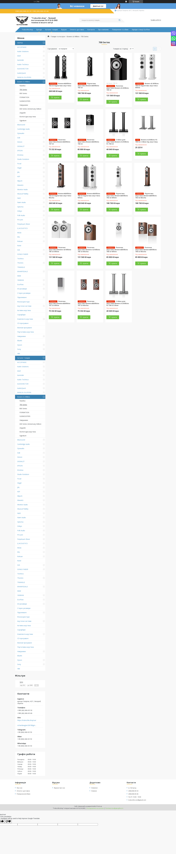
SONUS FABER (22, 254)
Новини (94, 791)
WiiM (19, 276)
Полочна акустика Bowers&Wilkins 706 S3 (88, 142)
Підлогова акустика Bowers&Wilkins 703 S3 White (117, 195)
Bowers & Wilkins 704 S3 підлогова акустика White (147, 85)
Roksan (20, 241)
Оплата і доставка (77, 29)
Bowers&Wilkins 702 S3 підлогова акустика (60, 84)
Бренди (39, 29)
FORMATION (24, 97)
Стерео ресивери (23, 293)
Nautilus (22, 86)
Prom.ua (99, 806)
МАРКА (20, 43)
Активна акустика (24, 310)
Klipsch (19, 181)
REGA (19, 233)
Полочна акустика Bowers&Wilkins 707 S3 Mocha (88, 303)
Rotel (19, 245)
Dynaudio (20, 133)
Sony (19, 349)
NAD (19, 198)
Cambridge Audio (23, 129)
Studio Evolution (23, 159)
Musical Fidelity (22, 194)
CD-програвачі (22, 323)
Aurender (20, 60)
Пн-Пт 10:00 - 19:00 (134, 797)
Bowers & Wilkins (23, 82)
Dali (18, 138)
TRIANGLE (21, 267)
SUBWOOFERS (25, 101)
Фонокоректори (23, 302)
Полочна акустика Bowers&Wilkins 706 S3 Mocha (146, 249)
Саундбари (21, 315)
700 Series (23, 89)
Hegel (19, 168)
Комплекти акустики (25, 319)
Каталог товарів (51, 29)
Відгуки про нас (59, 788)
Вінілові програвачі (24, 328)
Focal (19, 164)
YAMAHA (20, 280)
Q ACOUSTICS (22, 228)
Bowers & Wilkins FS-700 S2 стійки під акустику (146, 141)
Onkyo (19, 211)
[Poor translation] (8, 821)
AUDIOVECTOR (22, 69)
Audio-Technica (23, 64)
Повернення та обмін (120, 29)
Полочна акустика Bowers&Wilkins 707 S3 (59, 142)
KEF (18, 176)
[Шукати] (119, 20)
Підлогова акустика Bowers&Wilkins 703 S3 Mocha (146, 195)
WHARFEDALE (22, 271)
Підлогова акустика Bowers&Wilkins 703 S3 (88, 85)
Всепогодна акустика (28, 117)
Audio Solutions (23, 51)
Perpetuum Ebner (23, 224)
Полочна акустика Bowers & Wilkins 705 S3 (117, 88)
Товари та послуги (58, 37)
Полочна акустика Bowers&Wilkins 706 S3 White (117, 249)
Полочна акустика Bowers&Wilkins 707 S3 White (59, 303)
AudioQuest (21, 73)
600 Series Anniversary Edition (30, 109)
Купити (56, 97)
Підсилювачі (21, 297)
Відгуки (64, 29)
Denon (19, 142)
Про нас (19, 788)
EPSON (20, 150)
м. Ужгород (132, 788)
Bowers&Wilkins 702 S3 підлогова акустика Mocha (60, 195)
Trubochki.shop (27, 29)
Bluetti (19, 340)
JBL (18, 172)
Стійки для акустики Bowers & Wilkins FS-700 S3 (117, 142)
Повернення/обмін (23, 794)
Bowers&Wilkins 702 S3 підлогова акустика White (89, 195)
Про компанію (103, 29)
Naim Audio (21, 202)
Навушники (24, 105)
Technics (20, 258)
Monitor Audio (22, 189)
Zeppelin (23, 113)
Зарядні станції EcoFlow (141, 29)
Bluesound (21, 125)
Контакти (91, 29)
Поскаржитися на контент (95, 808)
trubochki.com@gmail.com (137, 800)
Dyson (19, 345)
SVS (18, 250)
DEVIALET (21, 146)
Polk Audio (21, 215)
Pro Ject (20, 220)
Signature (23, 120)
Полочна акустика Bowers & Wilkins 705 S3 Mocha (89, 249)
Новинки (94, 788)
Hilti (18, 353)
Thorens (20, 263)
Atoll (19, 56)
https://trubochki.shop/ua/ (26, 720)
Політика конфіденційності (114, 808)
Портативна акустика (25, 332)
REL (18, 237)
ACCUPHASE (21, 47)
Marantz (20, 185)
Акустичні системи (24, 306)
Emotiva (20, 155)
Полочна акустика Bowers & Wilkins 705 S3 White (60, 249)
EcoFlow (20, 284)
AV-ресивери (22, 289)
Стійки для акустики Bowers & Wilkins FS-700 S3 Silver (117, 303)
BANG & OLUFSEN (24, 77)
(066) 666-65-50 (133, 791)
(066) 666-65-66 (133, 794)
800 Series (23, 93)
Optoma (20, 207)
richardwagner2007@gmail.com (27, 725)
